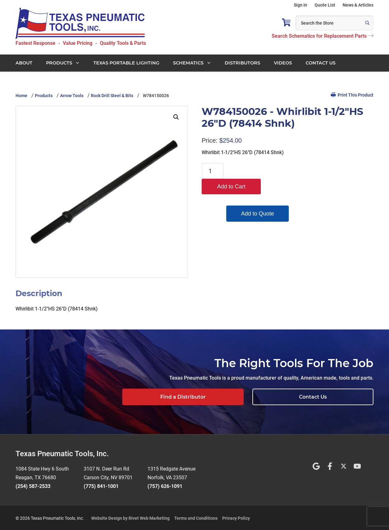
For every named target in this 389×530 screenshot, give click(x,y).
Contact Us (335, 397)
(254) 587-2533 (33, 485)
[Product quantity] (212, 171)
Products (44, 95)
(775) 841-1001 (101, 485)
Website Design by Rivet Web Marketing (130, 517)
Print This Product (352, 94)
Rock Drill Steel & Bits (112, 95)
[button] (176, 117)
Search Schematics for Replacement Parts (322, 36)
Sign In (300, 4)
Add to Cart (255, 171)
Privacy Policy (236, 517)
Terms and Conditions (196, 517)
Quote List (325, 4)
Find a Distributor (248, 397)
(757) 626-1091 (165, 485)
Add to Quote (255, 198)
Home (21, 95)
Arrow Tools (71, 95)
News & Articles (358, 4)
